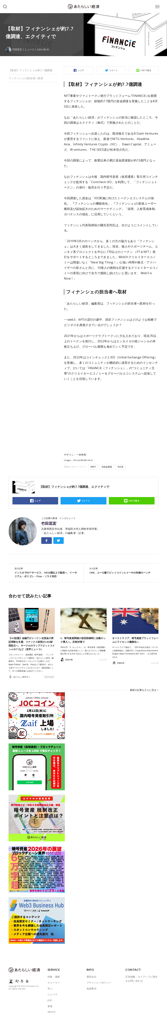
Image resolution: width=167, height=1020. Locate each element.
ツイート (113, 70)
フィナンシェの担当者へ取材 (26, 78)
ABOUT (52, 1012)
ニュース (29, 49)
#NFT (93, 466)
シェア (81, 70)
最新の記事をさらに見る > (144, 690)
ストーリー (54, 982)
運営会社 (92, 976)
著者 (50, 1006)
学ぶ (50, 988)
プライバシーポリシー (99, 982)
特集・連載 (54, 976)
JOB (50, 1000)
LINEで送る (145, 70)
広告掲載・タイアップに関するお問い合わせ (141, 978)
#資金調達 (107, 466)
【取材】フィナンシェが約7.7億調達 (30, 70)
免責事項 (92, 988)
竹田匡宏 (48, 523)
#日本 (121, 466)
